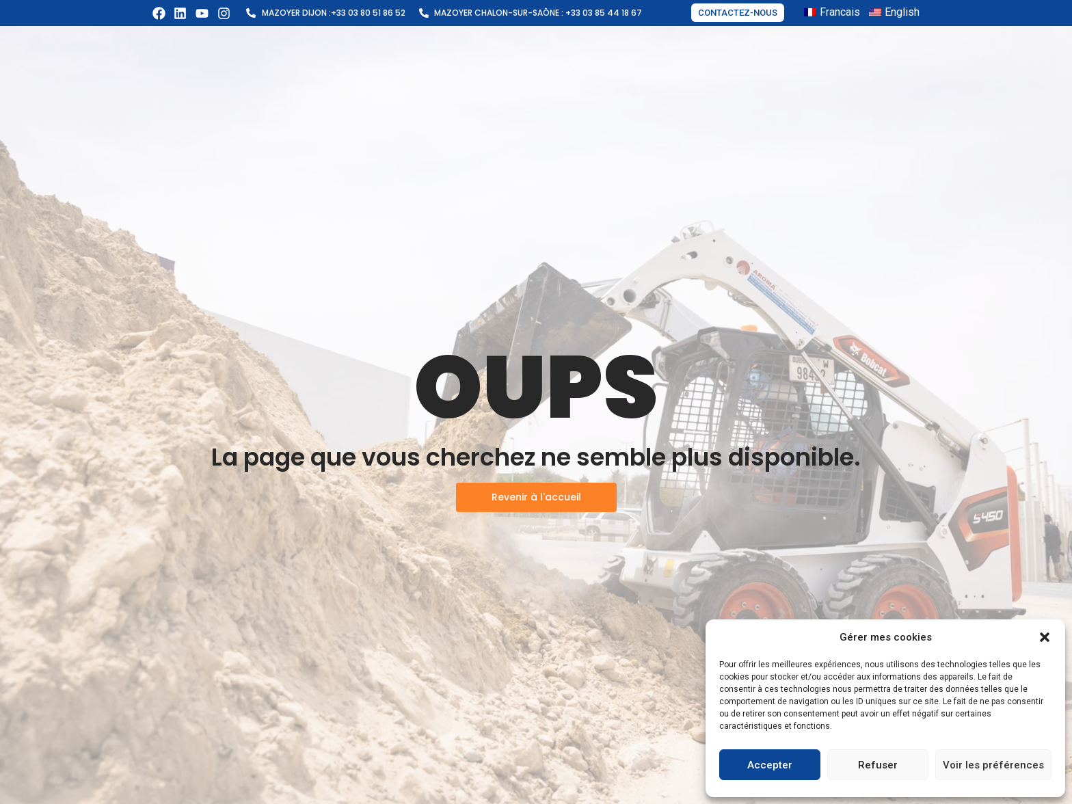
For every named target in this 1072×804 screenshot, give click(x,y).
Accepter (769, 765)
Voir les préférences (993, 765)
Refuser (878, 765)
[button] (1044, 637)
